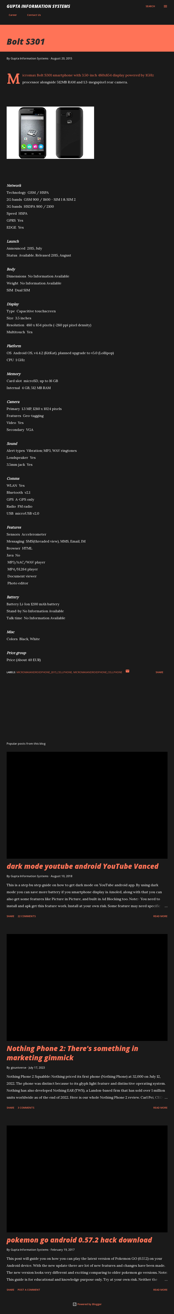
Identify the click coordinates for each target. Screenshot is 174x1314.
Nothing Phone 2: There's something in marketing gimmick (72, 1053)
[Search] (150, 6)
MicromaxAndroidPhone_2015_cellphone (44, 672)
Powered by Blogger (87, 1304)
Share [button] (159, 672)
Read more (160, 916)
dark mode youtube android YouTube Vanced (82, 866)
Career (11, 15)
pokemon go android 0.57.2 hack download (79, 1240)
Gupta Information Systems (38, 6)
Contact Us (32, 15)
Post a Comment (29, 1289)
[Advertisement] (87, 711)
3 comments (26, 1107)
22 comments (27, 916)
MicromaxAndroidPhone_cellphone (97, 672)
